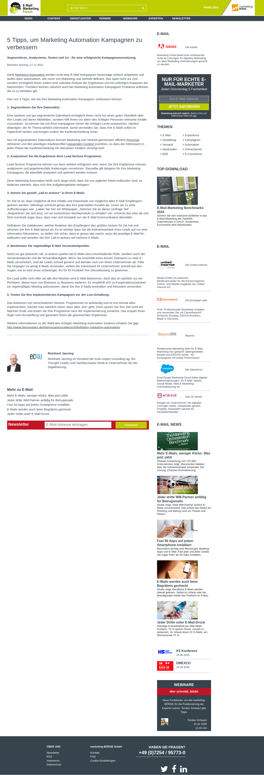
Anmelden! (131, 425)
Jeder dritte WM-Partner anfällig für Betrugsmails (40, 400)
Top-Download (172, 169)
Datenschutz (54, 764)
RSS (49, 756)
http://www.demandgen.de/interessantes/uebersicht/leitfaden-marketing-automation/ (63, 327)
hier (135, 323)
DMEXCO (183, 663)
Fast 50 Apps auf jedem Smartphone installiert (38, 404)
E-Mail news (169, 424)
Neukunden (170, 149)
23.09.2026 (182, 667)
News (28, 18)
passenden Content (81, 144)
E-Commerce (193, 154)
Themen (165, 127)
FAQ (93, 756)
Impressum (53, 760)
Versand (168, 144)
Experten (156, 18)
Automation (192, 144)
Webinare (130, 18)
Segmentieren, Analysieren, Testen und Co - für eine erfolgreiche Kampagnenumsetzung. (71, 57)
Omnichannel (193, 149)
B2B (165, 154)
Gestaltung (169, 140)
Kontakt (94, 752)
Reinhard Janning (17, 64)
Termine (105, 18)
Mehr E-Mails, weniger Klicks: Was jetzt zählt (37, 395)
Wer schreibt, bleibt (184, 691)
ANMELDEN (210, 7)
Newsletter (181, 18)
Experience (192, 135)
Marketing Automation (30, 74)
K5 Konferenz (186, 651)
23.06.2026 (182, 654)
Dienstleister (80, 18)
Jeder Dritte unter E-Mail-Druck (28, 414)
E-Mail (163, 34)
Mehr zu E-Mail (20, 390)
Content (53, 18)
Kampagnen (192, 140)
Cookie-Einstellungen (102, 760)
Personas (132, 140)
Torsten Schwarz (197, 719)
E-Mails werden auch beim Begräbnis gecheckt (39, 409)
